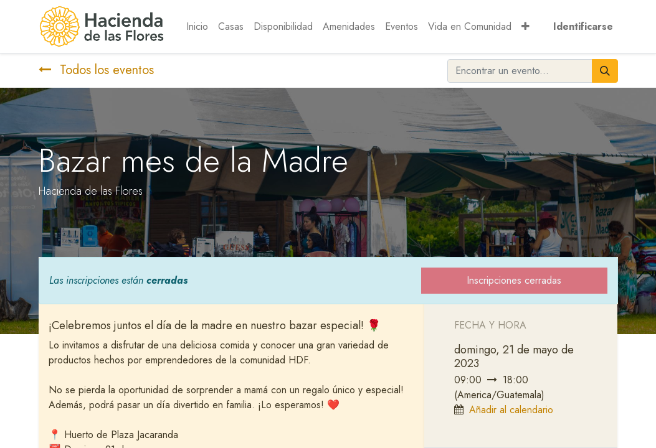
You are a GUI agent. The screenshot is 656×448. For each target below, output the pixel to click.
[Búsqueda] (605, 71)
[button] (525, 26)
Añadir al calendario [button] (511, 410)
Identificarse (583, 26)
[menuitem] (197, 26)
